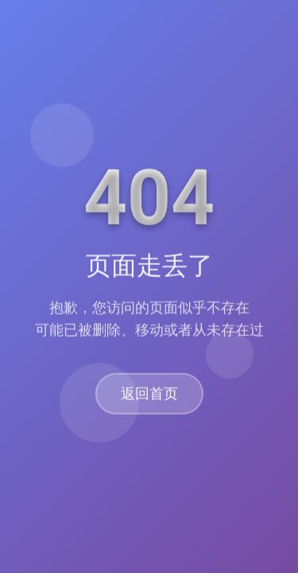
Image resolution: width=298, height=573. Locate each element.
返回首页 (149, 395)
